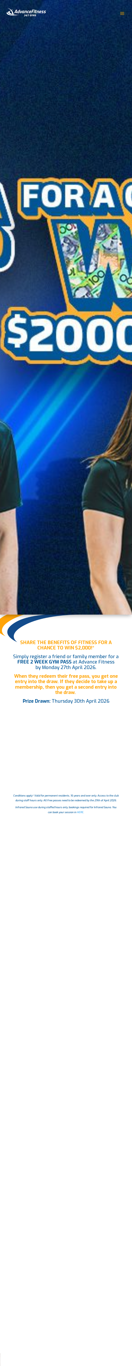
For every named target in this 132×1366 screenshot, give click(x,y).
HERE (80, 812)
